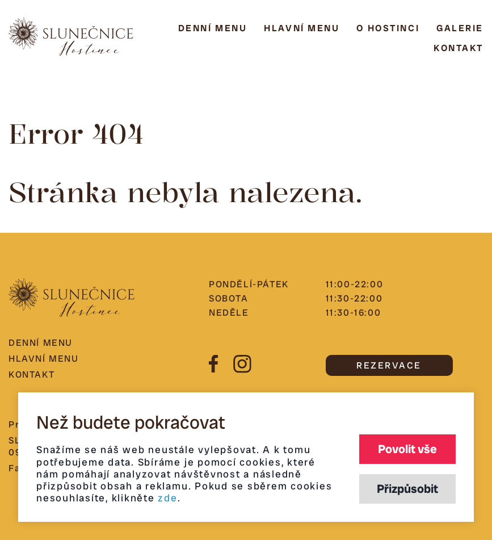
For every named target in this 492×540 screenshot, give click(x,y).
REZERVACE (389, 365)
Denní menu (212, 28)
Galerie (459, 28)
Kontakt (458, 48)
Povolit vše (407, 449)
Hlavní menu (301, 28)
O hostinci (387, 28)
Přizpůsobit (407, 488)
